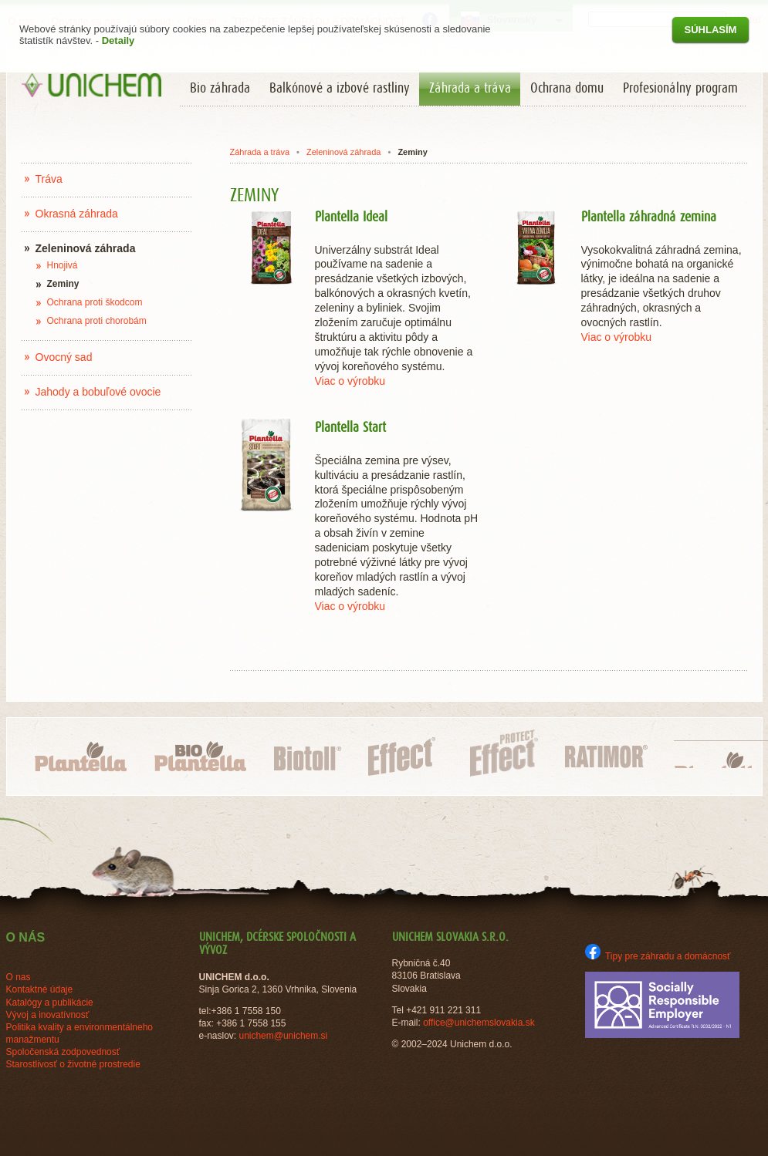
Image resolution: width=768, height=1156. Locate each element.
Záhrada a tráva (259, 152)
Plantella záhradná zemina (648, 217)
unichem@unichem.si (283, 1035)
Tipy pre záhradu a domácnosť (658, 956)
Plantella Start (350, 428)
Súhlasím (711, 29)
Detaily (118, 40)
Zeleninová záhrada (343, 152)
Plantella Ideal (351, 217)
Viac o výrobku (350, 381)
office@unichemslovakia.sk (479, 1022)
